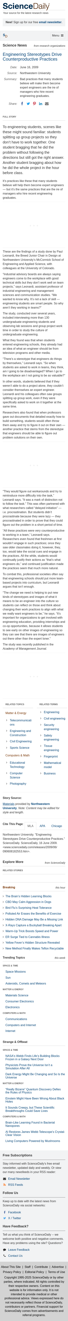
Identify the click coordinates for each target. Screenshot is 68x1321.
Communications (16, 1019)
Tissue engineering (51, 748)
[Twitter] (28, 103)
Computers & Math (17, 755)
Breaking (9, 887)
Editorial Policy (34, 1272)
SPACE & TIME (10, 965)
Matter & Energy (15, 713)
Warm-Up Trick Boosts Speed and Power (31, 931)
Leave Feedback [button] (19, 1249)
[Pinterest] (34, 103)
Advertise (58, 1266)
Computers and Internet (20, 1025)
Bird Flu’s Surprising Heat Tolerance (28, 907)
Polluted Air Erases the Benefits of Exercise (33, 913)
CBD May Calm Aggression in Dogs (28, 901)
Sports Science (19, 747)
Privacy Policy (12, 1272)
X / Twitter (14, 1218)
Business (50, 773)
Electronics (12, 1007)
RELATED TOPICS (14, 704)
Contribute (41, 1266)
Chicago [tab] (56, 826)
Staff (28, 1266)
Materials (9, 803)
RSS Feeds (15, 1184)
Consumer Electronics (19, 1001)
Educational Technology (17, 764)
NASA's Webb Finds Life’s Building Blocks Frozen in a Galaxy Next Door (32, 1057)
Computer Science (16, 775)
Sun (8, 977)
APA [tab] (42, 826)
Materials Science (16, 995)
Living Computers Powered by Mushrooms (32, 1141)
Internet (10, 1030)
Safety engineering (51, 737)
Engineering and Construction (20, 733)
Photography (18, 783)
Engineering (51, 712)
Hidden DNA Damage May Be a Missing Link (34, 919)
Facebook (14, 1212)
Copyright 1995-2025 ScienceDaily (26, 1277)
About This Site (11, 1266)
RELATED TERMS (49, 704)
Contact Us (15, 1255)
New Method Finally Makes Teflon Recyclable (34, 948)
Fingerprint (51, 756)
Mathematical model (52, 765)
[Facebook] (22, 103)
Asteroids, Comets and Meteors (25, 983)
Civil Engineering (21, 741)
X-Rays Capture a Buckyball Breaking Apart (33, 925)
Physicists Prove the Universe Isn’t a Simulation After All (28, 1067)
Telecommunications (20, 722)
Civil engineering (54, 718)
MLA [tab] (31, 826)
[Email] (47, 103)
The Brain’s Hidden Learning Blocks (28, 896)
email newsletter (50, 22)
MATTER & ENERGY (13, 989)
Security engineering (51, 727)
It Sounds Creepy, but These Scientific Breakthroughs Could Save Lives (30, 1109)
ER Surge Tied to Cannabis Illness (27, 937)
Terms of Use (56, 1272)
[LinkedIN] (40, 103)
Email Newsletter (19, 1178)
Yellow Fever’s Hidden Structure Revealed (32, 942)
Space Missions (15, 971)
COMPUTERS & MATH (14, 1013)
